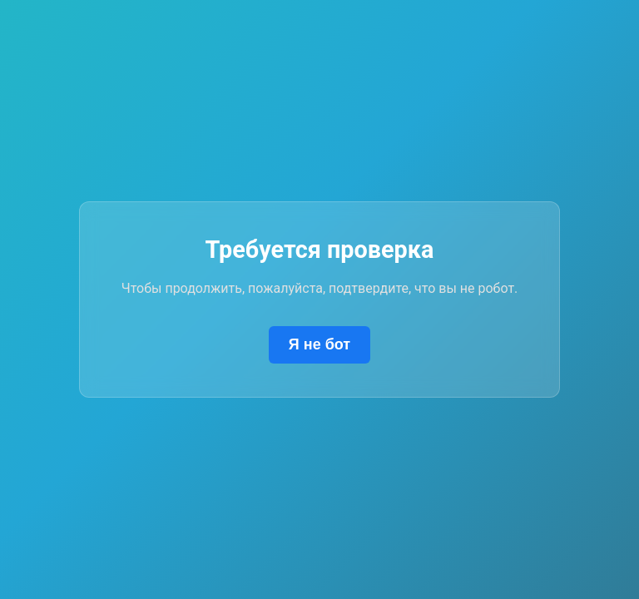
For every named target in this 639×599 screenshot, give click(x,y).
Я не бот (319, 344)
